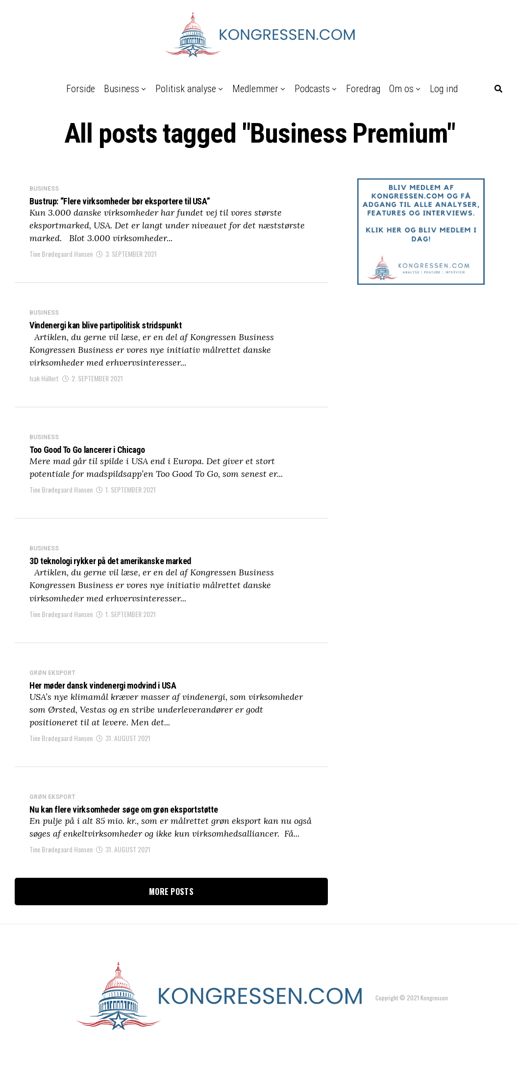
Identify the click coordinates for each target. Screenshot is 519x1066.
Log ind (444, 89)
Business (121, 89)
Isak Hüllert (44, 382)
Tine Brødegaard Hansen (61, 256)
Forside (80, 89)
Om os (401, 89)
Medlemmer (255, 89)
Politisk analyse (185, 89)
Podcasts (312, 89)
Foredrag (363, 89)
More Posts (171, 905)
